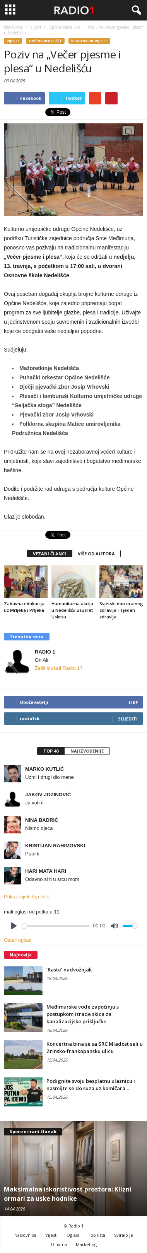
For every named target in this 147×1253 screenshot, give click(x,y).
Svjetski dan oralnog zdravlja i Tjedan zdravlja (121, 610)
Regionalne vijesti (89, 40)
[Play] (14, 926)
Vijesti (13, 40)
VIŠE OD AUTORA (96, 554)
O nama (59, 1244)
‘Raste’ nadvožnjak (69, 969)
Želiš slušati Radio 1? (59, 668)
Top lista (96, 1235)
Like (133, 702)
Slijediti (128, 719)
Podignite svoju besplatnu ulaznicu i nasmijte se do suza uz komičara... (90, 1084)
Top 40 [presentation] (50, 751)
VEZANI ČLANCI (49, 554)
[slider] (56, 926)
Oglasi (73, 1235)
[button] (135, 10)
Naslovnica (25, 1235)
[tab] (50, 751)
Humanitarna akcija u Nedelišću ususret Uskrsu (72, 610)
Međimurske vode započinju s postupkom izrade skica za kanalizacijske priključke (82, 1014)
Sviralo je (123, 1235)
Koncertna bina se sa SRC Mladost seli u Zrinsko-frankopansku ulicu (94, 1047)
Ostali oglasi (17, 940)
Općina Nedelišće (45, 40)
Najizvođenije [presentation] (87, 751)
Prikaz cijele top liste (27, 897)
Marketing (86, 1244)
